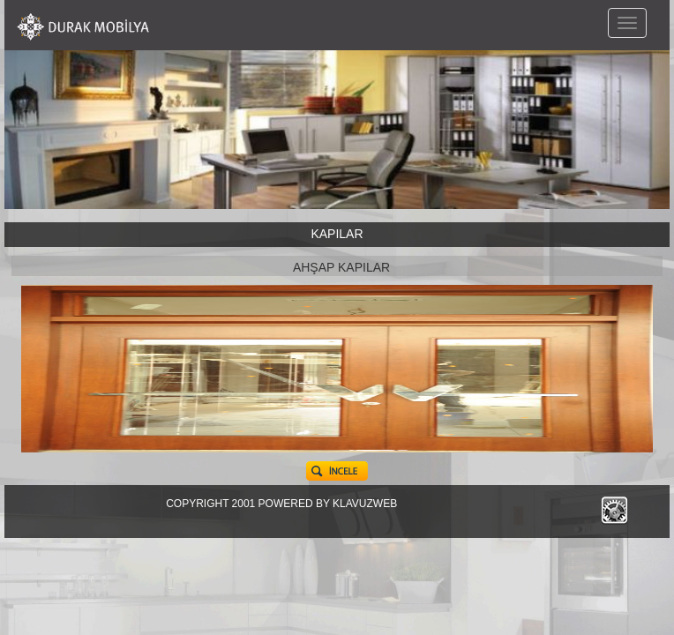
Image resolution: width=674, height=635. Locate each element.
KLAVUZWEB (365, 503)
